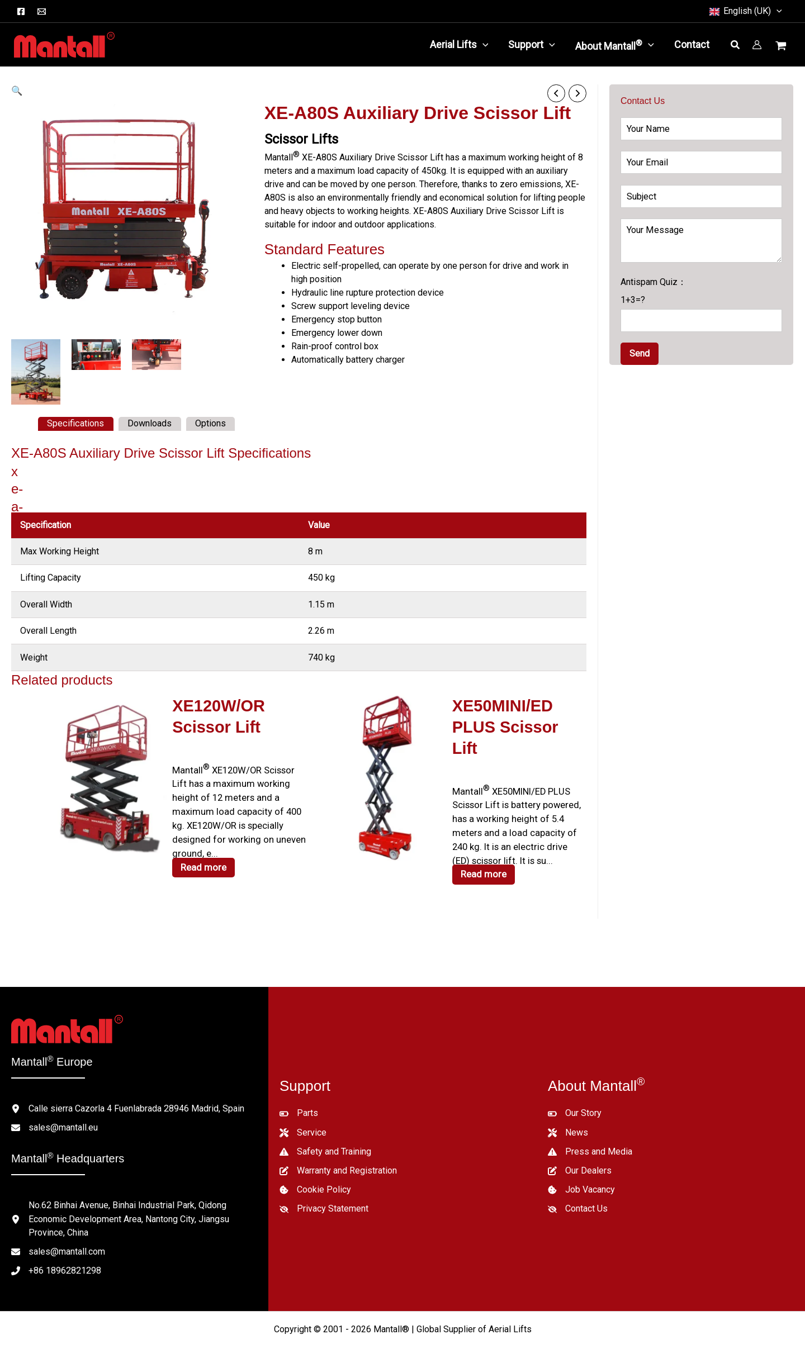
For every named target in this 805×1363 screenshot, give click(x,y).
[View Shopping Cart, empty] (782, 47)
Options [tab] (208, 423)
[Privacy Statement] (324, 1193)
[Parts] (299, 1098)
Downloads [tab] (148, 423)
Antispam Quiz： (701, 304)
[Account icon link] (757, 45)
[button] (776, 11)
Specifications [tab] (75, 423)
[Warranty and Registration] (338, 1155)
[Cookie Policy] (315, 1174)
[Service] (303, 1117)
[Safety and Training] (325, 1136)
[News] (568, 1117)
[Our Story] (575, 1098)
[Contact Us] (578, 1193)
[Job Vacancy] (581, 1174)
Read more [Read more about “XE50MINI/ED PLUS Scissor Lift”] (482, 847)
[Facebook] (21, 11)
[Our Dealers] (580, 1155)
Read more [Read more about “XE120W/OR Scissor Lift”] (202, 861)
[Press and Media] (590, 1136)
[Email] (42, 11)
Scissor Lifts (301, 138)
